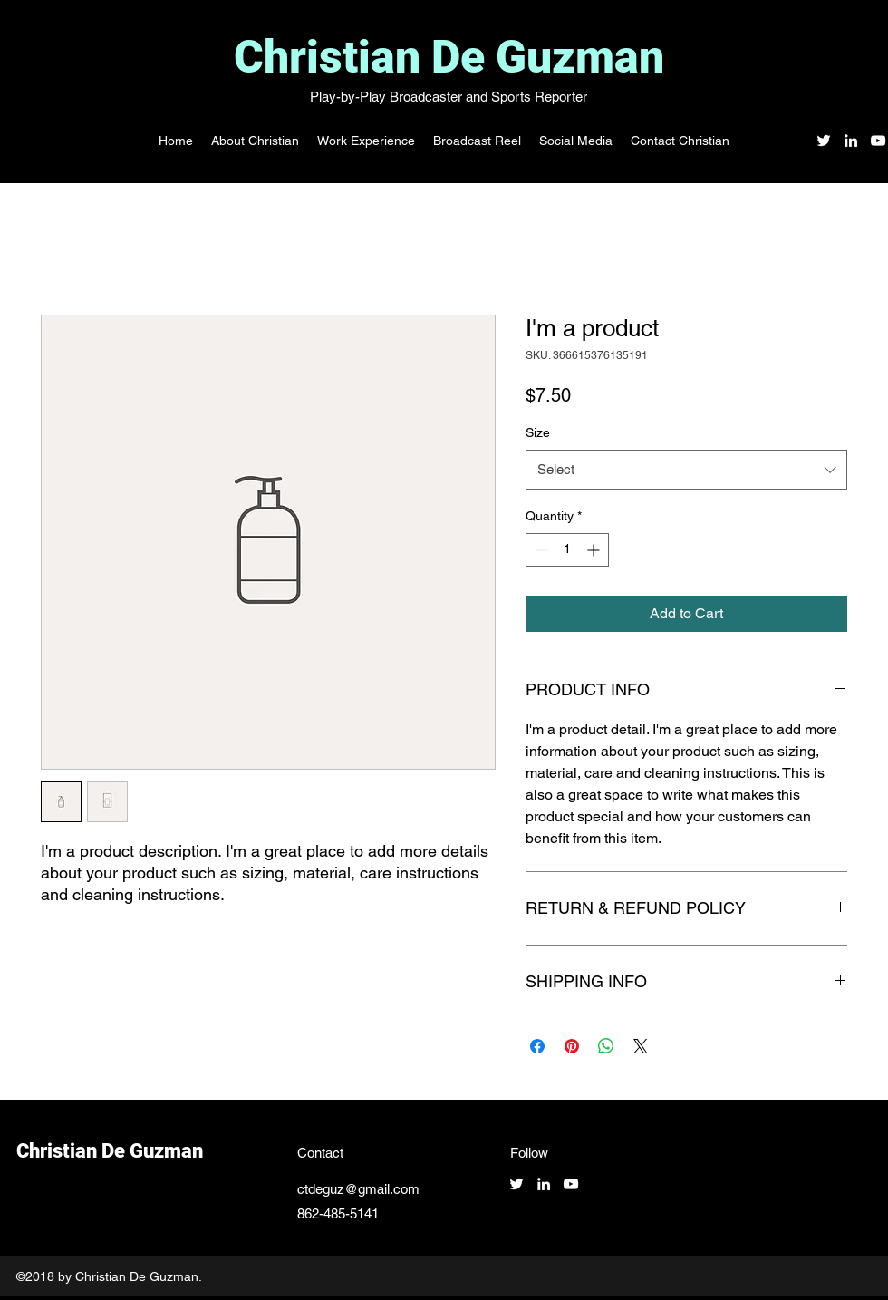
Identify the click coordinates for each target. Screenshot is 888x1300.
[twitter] (824, 140)
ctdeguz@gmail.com (358, 1189)
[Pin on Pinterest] (572, 1046)
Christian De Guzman (449, 57)
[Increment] (595, 550)
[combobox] (686, 470)
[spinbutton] (567, 550)
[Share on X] (641, 1046)
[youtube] (878, 140)
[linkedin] (851, 140)
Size (538, 432)
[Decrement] (539, 550)
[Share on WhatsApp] (606, 1046)
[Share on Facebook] (537, 1046)
